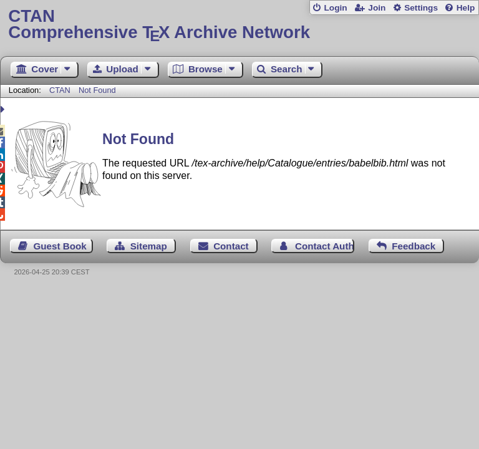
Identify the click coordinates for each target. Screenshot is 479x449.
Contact (231, 246)
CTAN (59, 90)
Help (466, 7)
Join (376, 7)
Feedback (413, 246)
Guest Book (60, 246)
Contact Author (324, 246)
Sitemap (148, 246)
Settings (421, 7)
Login (335, 7)
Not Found (97, 90)
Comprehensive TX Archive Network (239, 24)
